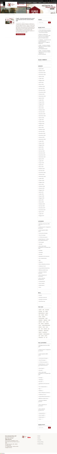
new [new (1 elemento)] (39, 328)
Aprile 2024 (41, 105)
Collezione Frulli (42, 266)
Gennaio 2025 (41, 88)
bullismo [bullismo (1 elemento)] (47, 313)
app (39, 260)
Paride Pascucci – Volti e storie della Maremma (43, 240)
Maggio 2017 (41, 215)
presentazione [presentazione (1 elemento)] (41, 330)
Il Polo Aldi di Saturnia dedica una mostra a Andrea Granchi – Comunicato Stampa (44, 31)
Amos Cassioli (41, 283)
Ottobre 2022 (41, 137)
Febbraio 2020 (42, 186)
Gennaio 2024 (42, 111)
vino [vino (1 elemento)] (46, 337)
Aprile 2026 (41, 68)
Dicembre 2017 (42, 207)
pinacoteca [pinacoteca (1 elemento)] (45, 328)
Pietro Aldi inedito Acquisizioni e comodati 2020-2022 (44, 247)
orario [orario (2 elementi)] (42, 328)
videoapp (41, 252)
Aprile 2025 (41, 82)
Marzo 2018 (41, 201)
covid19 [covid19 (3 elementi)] (46, 318)
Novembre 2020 (42, 172)
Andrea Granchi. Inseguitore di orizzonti (44, 228)
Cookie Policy (40, 443)
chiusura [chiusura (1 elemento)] (40, 316)
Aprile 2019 (41, 192)
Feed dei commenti (43, 299)
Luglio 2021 (41, 160)
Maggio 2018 (41, 198)
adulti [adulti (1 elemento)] (43, 309)
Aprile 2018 (41, 200)
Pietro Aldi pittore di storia (44, 264)
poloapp (40, 250)
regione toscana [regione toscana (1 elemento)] (46, 330)
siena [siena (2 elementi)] (39, 335)
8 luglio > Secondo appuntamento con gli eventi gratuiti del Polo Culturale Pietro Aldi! (25, 19)
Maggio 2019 (41, 190)
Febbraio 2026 (42, 70)
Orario (39, 437)
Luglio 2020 (41, 178)
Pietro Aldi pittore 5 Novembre (42, 276)
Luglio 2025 (41, 78)
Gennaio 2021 (41, 170)
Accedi (40, 295)
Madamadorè (41, 285)
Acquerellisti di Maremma (44, 268)
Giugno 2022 (41, 143)
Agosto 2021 (41, 158)
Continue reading (20, 34)
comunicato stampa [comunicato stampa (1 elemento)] (41, 318)
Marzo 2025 (41, 84)
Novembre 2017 (42, 209)
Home (39, 436)
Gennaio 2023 (42, 131)
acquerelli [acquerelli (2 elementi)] (40, 309)
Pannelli (40, 244)
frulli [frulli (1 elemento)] (39, 323)
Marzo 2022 (41, 149)
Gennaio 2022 (42, 151)
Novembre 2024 (42, 92)
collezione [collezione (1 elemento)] (43, 316)
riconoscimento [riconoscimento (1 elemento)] (45, 332)
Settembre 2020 (42, 176)
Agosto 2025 (41, 76)
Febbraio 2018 (42, 203)
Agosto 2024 (41, 98)
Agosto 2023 (41, 117)
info (48, 2)
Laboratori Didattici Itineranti (42, 273)
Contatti (39, 439)
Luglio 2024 (41, 100)
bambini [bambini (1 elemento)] (46, 311)
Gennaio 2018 (41, 205)
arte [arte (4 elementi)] (43, 311)
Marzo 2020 (41, 184)
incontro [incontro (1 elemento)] (40, 325)
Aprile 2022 (41, 147)
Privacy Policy (40, 441)
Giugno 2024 (41, 102)
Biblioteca (35, 2)
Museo (30, 2)
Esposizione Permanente (44, 256)
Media (40, 2)
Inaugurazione (42, 281)
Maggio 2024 (41, 104)
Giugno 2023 (41, 121)
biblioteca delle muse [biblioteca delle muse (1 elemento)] (41, 313)
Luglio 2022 (41, 141)
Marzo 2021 (41, 166)
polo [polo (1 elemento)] (48, 328)
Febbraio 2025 (42, 86)
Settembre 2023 (42, 115)
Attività (44, 2)
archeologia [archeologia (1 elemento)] (40, 311)
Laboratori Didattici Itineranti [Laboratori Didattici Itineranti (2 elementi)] (46, 325)
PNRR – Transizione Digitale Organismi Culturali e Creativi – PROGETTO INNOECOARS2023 (44, 52)
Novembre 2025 (42, 72)
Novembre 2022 (42, 135)
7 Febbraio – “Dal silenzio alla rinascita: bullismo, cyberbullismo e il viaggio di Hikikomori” (44, 41)
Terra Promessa (42, 235)
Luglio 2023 (41, 119)
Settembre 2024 (42, 96)
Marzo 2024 (41, 107)
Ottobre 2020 (41, 174)
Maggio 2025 (41, 80)
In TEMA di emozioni (43, 237)
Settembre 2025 (42, 74)
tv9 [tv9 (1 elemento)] (44, 337)
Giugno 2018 (41, 196)
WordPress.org (42, 301)
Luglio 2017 (41, 213)
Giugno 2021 (41, 162)
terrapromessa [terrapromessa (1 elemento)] (41, 337)
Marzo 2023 (41, 127)
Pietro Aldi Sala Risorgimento (41, 279)
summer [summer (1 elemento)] (46, 335)
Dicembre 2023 (42, 113)
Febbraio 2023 (42, 129)
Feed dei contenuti (43, 297)
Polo (25, 2)
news (24, 22)
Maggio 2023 (41, 123)
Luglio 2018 (41, 194)
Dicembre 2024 (42, 90)
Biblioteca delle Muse (43, 270)
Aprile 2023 (41, 125)
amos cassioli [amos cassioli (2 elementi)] (47, 309)
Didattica (41, 262)
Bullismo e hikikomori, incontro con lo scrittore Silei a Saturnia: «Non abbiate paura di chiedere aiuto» (44, 36)
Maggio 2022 (41, 145)
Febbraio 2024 (42, 109)
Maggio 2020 (41, 182)
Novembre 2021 (42, 154)
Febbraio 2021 (42, 168)
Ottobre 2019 (41, 188)
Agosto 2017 (41, 211)
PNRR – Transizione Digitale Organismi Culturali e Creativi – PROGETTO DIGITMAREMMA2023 (44, 47)
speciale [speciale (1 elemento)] (42, 335)
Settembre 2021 (42, 156)
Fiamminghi (41, 242)
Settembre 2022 (42, 139)
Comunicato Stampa (43, 233)
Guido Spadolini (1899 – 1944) (43, 231)
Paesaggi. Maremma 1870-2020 (44, 224)
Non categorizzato (43, 258)
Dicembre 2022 (42, 133)
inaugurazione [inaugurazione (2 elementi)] (47, 323)
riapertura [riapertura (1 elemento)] (40, 332)
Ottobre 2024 (41, 94)
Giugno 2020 (41, 180)
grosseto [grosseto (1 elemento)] (42, 323)
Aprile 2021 (41, 164)
